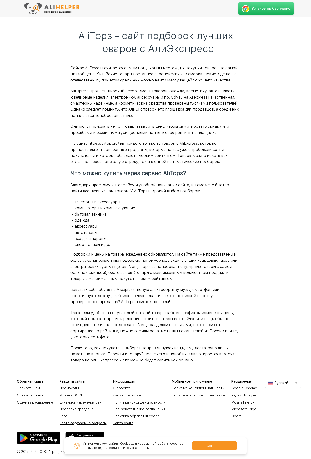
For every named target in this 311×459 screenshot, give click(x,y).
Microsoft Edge (243, 409)
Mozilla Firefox (242, 402)
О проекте (122, 388)
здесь (102, 448)
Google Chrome (244, 388)
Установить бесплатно (266, 8)
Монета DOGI (71, 395)
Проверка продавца (76, 409)
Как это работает (128, 395)
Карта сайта (123, 423)
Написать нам (28, 388)
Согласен (214, 446)
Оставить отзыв (30, 395)
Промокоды (69, 388)
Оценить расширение (35, 402)
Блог (63, 416)
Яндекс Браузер (245, 395)
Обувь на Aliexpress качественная (202, 97)
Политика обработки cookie (136, 416)
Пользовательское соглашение (198, 395)
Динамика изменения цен (81, 402)
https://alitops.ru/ (103, 143)
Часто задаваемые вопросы (83, 423)
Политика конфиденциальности (139, 402)
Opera (236, 416)
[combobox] (283, 383)
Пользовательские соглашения (139, 409)
